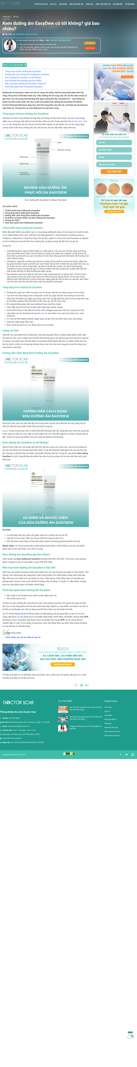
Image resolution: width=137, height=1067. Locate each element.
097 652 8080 (14, 727)
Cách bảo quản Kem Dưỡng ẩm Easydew (24, 96)
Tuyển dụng (130, 13)
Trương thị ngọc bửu (60, 49)
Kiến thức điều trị (103, 13)
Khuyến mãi (117, 13)
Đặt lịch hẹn (90, 57)
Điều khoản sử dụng (112, 745)
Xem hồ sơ (90, 52)
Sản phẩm (63, 13)
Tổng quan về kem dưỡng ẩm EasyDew (23, 80)
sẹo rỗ (44, 322)
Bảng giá (89, 13)
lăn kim (75, 130)
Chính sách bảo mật (112, 741)
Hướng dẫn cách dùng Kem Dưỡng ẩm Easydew (27, 83)
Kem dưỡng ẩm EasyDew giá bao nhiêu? (23, 89)
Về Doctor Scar (41, 13)
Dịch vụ (53, 13)
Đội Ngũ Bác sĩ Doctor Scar (25, 43)
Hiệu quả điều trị (76, 13)
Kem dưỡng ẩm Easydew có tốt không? (23, 86)
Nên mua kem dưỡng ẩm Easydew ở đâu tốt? (25, 93)
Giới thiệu (108, 716)
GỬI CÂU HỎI (114, 180)
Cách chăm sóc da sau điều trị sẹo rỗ (23, 646)
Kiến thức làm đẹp (111, 737)
